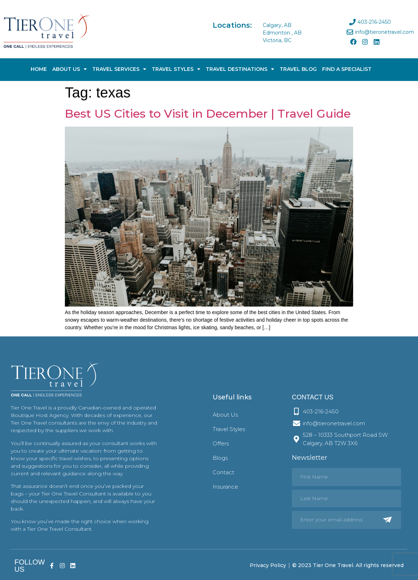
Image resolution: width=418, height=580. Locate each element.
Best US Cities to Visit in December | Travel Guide (208, 114)
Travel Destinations (240, 69)
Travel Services (119, 69)
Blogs (220, 457)
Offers (221, 443)
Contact (223, 472)
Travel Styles (176, 69)
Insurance (225, 486)
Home (39, 69)
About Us (69, 69)
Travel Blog (298, 69)
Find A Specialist (347, 69)
